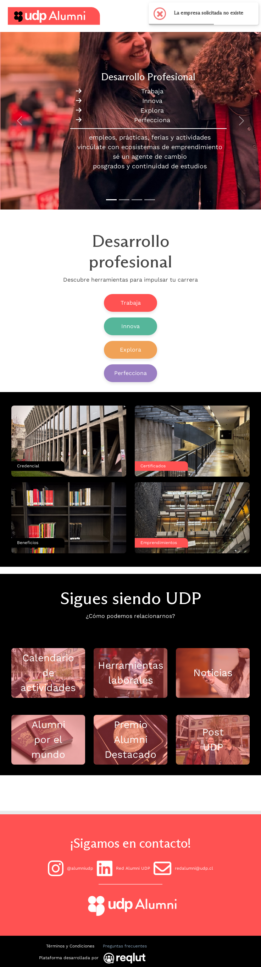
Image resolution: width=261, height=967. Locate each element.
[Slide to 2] (137, 200)
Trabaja (131, 302)
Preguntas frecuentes (125, 946)
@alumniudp (70, 868)
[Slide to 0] (111, 200)
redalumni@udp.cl (183, 868)
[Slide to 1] (124, 200)
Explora (130, 349)
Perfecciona (130, 373)
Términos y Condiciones (70, 946)
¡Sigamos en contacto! (130, 843)
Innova (130, 326)
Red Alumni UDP (123, 868)
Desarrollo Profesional (148, 77)
